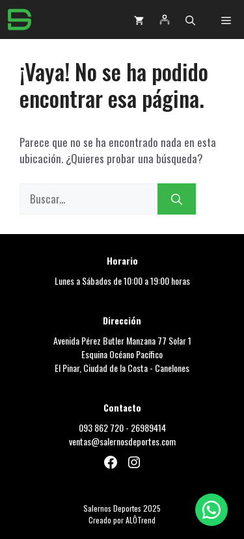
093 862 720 (101, 427)
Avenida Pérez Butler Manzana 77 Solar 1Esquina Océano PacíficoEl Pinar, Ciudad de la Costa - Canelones (122, 354)
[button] (190, 19)
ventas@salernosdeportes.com (122, 441)
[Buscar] (176, 199)
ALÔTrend (141, 519)
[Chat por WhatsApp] (211, 509)
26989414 (148, 427)
